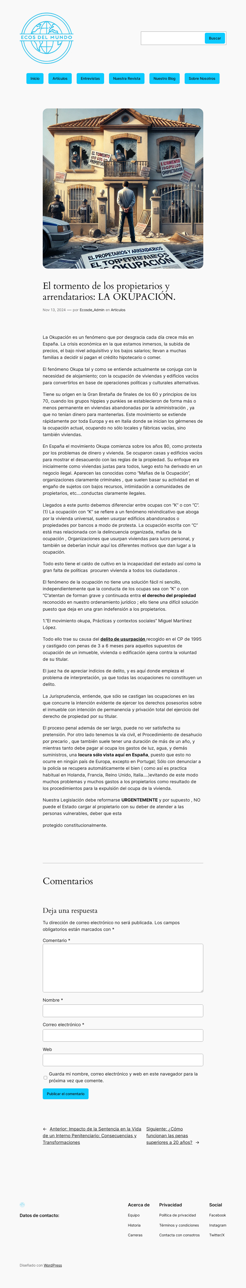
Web (47, 1049)
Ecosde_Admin (92, 310)
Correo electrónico (63, 1024)
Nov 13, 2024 (54, 310)
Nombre (53, 1000)
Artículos (60, 78)
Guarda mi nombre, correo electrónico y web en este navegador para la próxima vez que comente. (123, 1077)
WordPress (53, 1265)
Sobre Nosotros (202, 78)
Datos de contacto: (39, 1215)
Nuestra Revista (126, 78)
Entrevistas (90, 78)
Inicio (35, 78)
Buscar (215, 38)
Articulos (118, 310)
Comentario (56, 940)
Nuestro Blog (165, 78)
